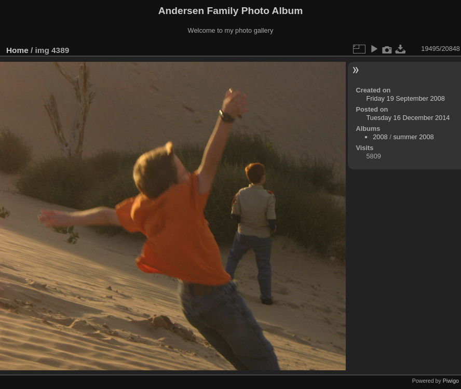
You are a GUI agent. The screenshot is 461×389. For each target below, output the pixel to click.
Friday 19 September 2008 (405, 98)
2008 (380, 137)
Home (17, 50)
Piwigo (451, 381)
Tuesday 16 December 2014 (408, 118)
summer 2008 (413, 137)
